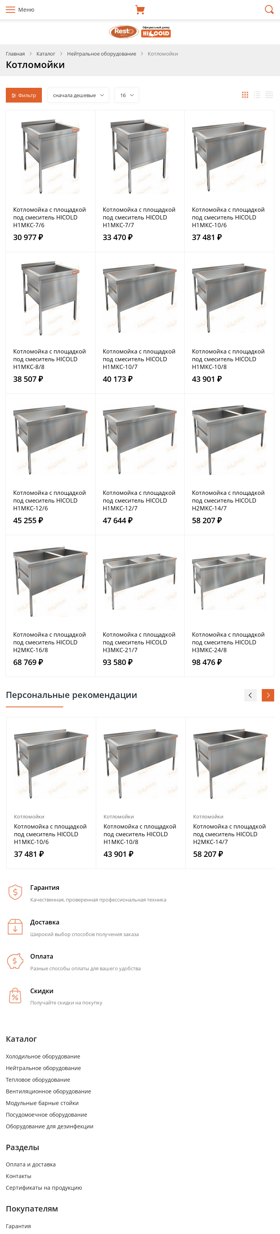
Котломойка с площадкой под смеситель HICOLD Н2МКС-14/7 (228, 500)
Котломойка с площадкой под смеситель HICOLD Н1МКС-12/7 (139, 500)
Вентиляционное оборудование (48, 1091)
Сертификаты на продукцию (44, 1187)
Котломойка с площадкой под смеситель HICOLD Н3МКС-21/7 (139, 642)
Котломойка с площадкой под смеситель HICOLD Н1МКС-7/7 (139, 217)
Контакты (18, 1176)
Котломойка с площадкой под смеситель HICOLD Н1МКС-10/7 (139, 359)
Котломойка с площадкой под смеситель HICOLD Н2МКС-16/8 (49, 642)
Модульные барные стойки (42, 1103)
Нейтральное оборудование (43, 1068)
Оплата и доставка (31, 1164)
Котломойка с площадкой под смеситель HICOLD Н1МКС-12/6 (49, 500)
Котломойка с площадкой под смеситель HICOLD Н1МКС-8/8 (49, 359)
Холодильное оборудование (43, 1056)
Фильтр (24, 95)
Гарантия (18, 1226)
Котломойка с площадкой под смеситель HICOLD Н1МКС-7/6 (49, 217)
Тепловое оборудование (38, 1079)
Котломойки (29, 816)
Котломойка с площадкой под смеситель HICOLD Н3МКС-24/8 (228, 642)
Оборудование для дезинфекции (49, 1126)
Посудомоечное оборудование (46, 1114)
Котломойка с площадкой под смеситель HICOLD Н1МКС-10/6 (228, 217)
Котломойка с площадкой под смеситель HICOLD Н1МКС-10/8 (228, 359)
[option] (51, 793)
